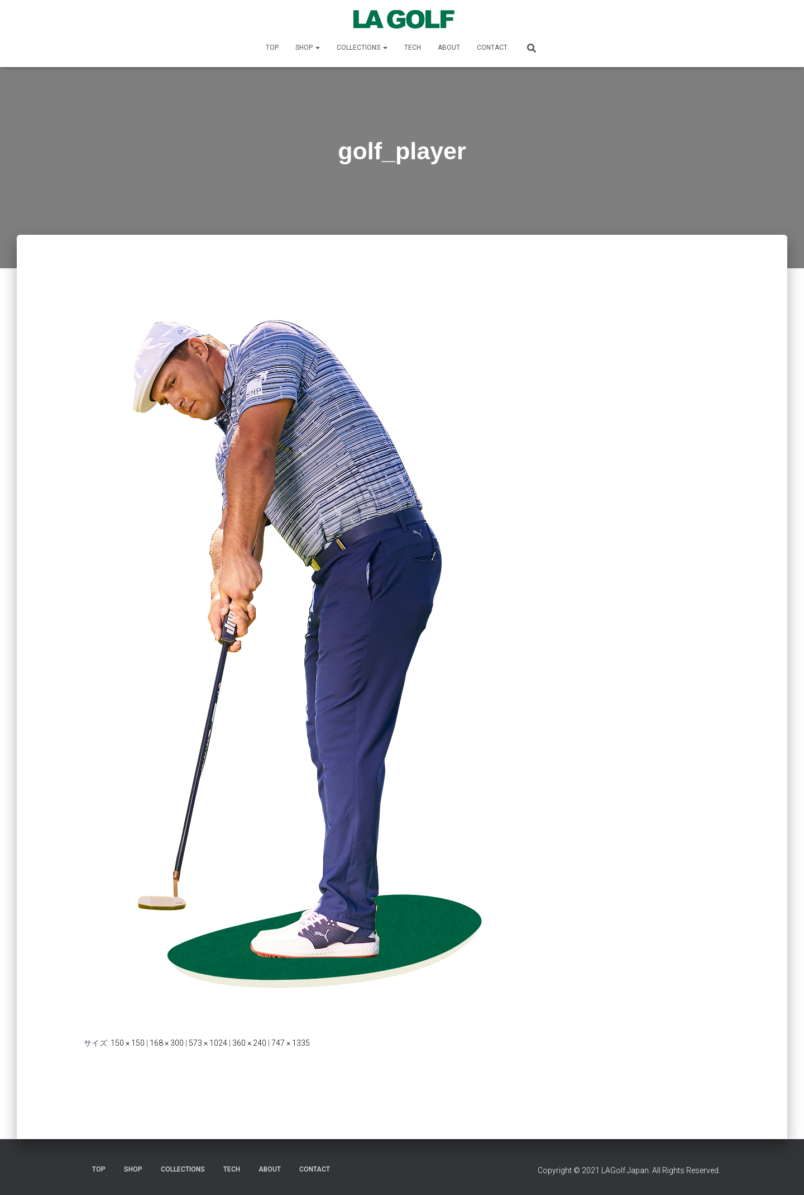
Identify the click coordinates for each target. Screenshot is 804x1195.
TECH (412, 47)
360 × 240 (249, 1042)
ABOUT (449, 47)
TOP (272, 47)
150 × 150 (128, 1042)
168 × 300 (167, 1042)
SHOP (307, 47)
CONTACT (492, 47)
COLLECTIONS (362, 47)
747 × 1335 (290, 1042)
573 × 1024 (208, 1042)
